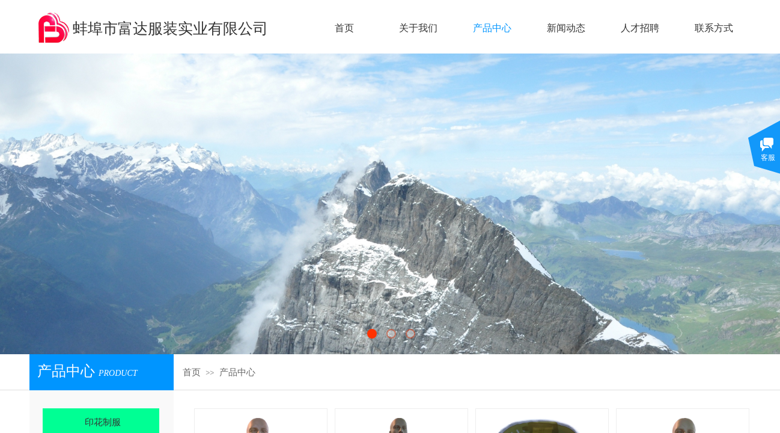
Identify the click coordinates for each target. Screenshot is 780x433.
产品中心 (237, 372)
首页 (192, 372)
